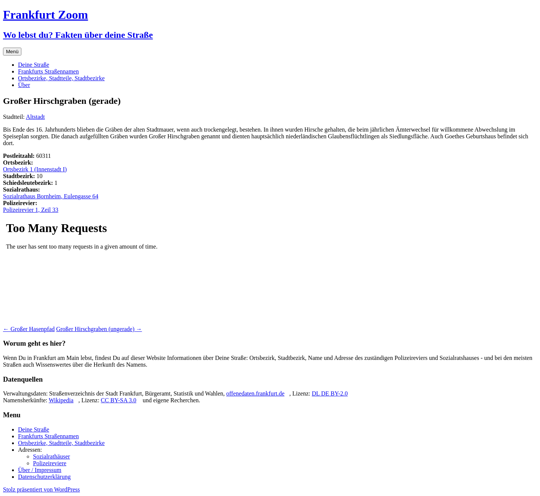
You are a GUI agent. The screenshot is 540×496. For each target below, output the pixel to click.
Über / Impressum (40, 470)
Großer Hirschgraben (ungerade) (99, 329)
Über (24, 85)
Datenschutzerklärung (44, 477)
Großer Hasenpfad (29, 329)
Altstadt (35, 117)
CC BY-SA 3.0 (118, 400)
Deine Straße (33, 64)
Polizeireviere (49, 463)
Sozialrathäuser (51, 456)
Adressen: (30, 450)
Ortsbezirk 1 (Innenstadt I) (35, 169)
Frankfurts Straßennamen (48, 71)
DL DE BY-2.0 (330, 393)
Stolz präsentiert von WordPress (41, 489)
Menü (12, 51)
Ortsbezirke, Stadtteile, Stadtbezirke (61, 78)
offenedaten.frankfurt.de (255, 393)
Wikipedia (61, 400)
